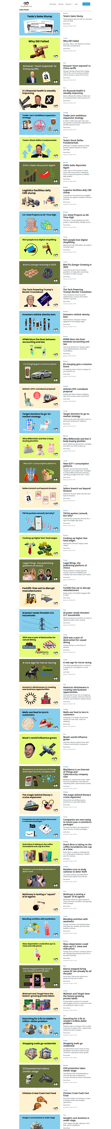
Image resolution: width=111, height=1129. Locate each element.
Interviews (60, 4)
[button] (69, 4)
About (76, 4)
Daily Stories (53, 4)
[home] (26, 4)
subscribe (86, 4)
